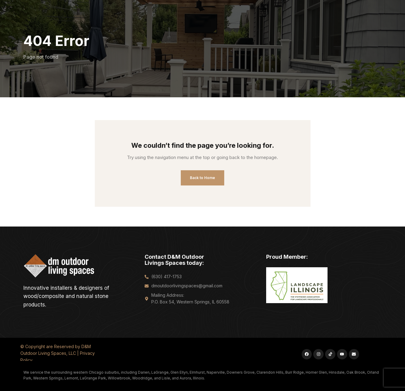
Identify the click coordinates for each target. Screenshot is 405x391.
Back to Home (202, 177)
